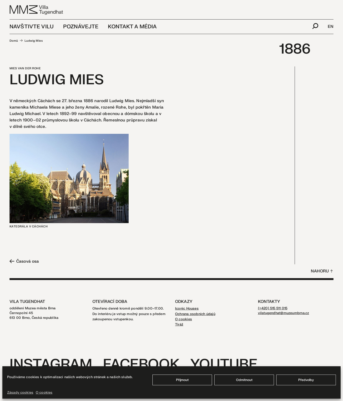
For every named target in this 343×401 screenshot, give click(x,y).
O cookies (44, 393)
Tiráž (179, 324)
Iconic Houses (187, 308)
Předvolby (306, 380)
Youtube (223, 364)
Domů (14, 41)
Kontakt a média (132, 26)
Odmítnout (244, 380)
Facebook (141, 364)
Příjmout (182, 380)
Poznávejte (80, 26)
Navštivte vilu (32, 26)
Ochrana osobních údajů (195, 314)
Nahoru (320, 271)
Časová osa (24, 261)
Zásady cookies (20, 393)
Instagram (51, 364)
